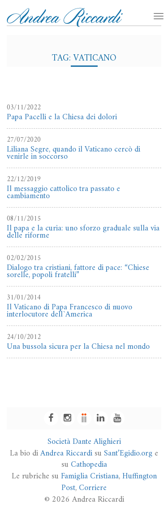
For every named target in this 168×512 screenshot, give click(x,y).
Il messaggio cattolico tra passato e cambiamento (63, 192)
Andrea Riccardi (66, 453)
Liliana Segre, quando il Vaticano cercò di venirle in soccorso (73, 153)
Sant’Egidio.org (128, 453)
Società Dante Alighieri (84, 442)
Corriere (93, 488)
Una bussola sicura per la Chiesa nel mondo (78, 347)
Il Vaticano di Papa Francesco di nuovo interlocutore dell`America (69, 310)
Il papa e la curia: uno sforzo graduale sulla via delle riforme (83, 232)
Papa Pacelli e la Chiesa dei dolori (62, 117)
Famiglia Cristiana (90, 476)
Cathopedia (89, 465)
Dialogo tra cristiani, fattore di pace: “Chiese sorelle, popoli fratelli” (78, 271)
